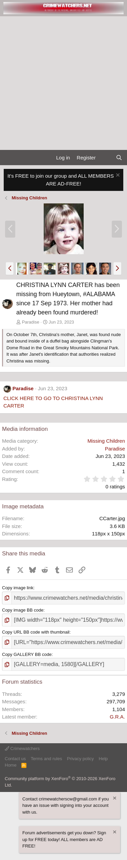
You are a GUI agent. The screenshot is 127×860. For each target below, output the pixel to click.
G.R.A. (117, 717)
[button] (9, 268)
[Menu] (8, 158)
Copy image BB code (22, 610)
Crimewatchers (22, 748)
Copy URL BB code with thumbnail (35, 632)
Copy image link (18, 587)
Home (11, 765)
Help (103, 758)
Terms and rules (46, 758)
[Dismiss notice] (117, 175)
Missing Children (106, 441)
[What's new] (105, 157)
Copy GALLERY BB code (26, 654)
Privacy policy (80, 758)
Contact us (15, 758)
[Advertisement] (63, 83)
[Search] (119, 157)
